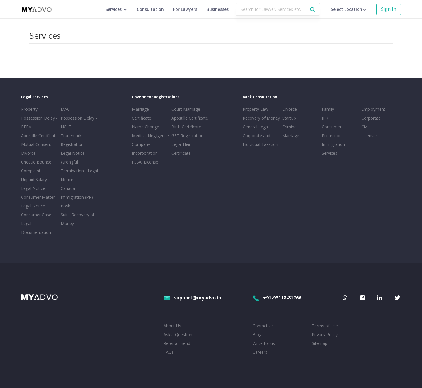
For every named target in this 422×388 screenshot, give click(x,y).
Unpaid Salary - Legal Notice (35, 184)
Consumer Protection (332, 131)
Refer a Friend (177, 343)
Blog (257, 334)
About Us (172, 326)
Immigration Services (333, 149)
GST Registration (187, 135)
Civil (365, 127)
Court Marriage (185, 109)
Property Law (255, 109)
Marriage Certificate (141, 113)
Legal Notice (73, 153)
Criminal (289, 127)
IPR (325, 118)
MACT (66, 109)
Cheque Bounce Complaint (36, 166)
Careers (260, 352)
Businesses (218, 9)
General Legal (256, 127)
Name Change (145, 127)
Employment (373, 109)
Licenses (369, 135)
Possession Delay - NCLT (79, 122)
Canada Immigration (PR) (77, 193)
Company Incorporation (145, 149)
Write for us (264, 343)
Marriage (290, 135)
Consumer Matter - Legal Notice (39, 201)
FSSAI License (145, 162)
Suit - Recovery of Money (77, 219)
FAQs (169, 352)
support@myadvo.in (192, 298)
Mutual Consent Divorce (36, 149)
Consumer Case (36, 214)
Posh (65, 206)
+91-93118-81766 (277, 298)
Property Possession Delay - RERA (39, 118)
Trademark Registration (72, 140)
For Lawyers (185, 9)
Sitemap (319, 343)
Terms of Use (325, 326)
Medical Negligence (150, 135)
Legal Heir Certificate (181, 149)
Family (328, 109)
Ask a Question (178, 334)
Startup (289, 118)
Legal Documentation (36, 228)
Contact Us (263, 326)
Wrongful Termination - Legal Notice (79, 170)
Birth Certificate (186, 127)
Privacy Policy (325, 334)
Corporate (371, 118)
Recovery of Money (261, 118)
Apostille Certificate (39, 135)
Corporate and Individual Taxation (260, 140)
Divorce (289, 109)
